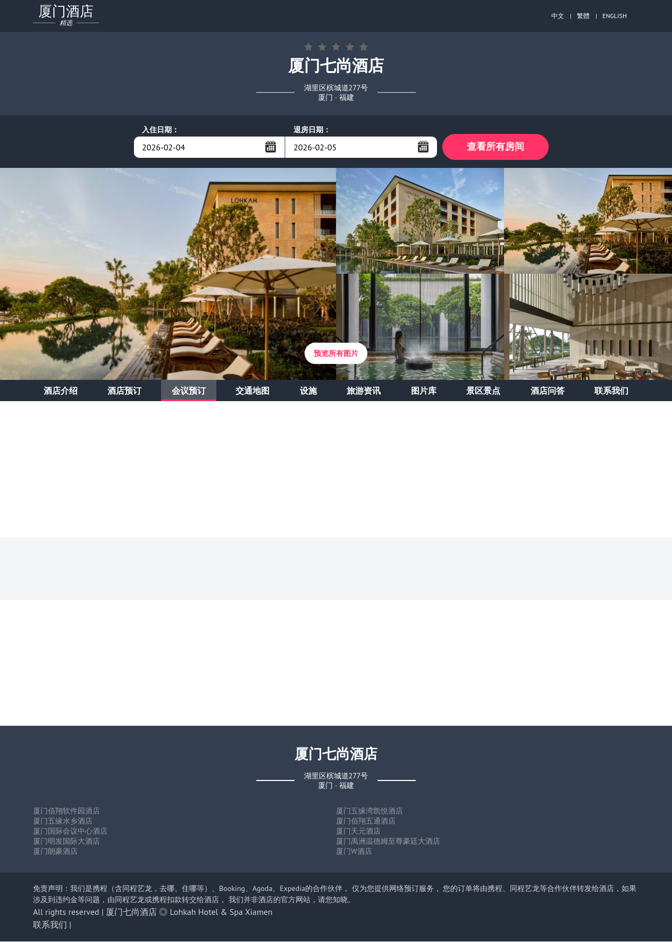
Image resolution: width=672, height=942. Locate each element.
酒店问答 (548, 391)
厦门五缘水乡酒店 (63, 821)
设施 (308, 391)
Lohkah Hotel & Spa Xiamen (221, 912)
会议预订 (189, 391)
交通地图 (253, 391)
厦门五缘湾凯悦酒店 (369, 811)
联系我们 (611, 391)
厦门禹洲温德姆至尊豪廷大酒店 (388, 841)
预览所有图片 (336, 354)
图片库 (423, 391)
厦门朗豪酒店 (55, 851)
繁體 (583, 16)
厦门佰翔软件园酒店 (66, 811)
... (270, 146)
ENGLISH (614, 16)
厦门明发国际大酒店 (66, 841)
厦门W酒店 (354, 851)
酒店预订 (124, 391)
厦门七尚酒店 (131, 912)
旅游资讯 (364, 391)
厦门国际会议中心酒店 (70, 831)
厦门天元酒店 (358, 831)
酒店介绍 (61, 391)
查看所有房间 (495, 147)
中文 (557, 16)
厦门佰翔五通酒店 (366, 821)
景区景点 (483, 391)
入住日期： (160, 129)
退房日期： (312, 129)
